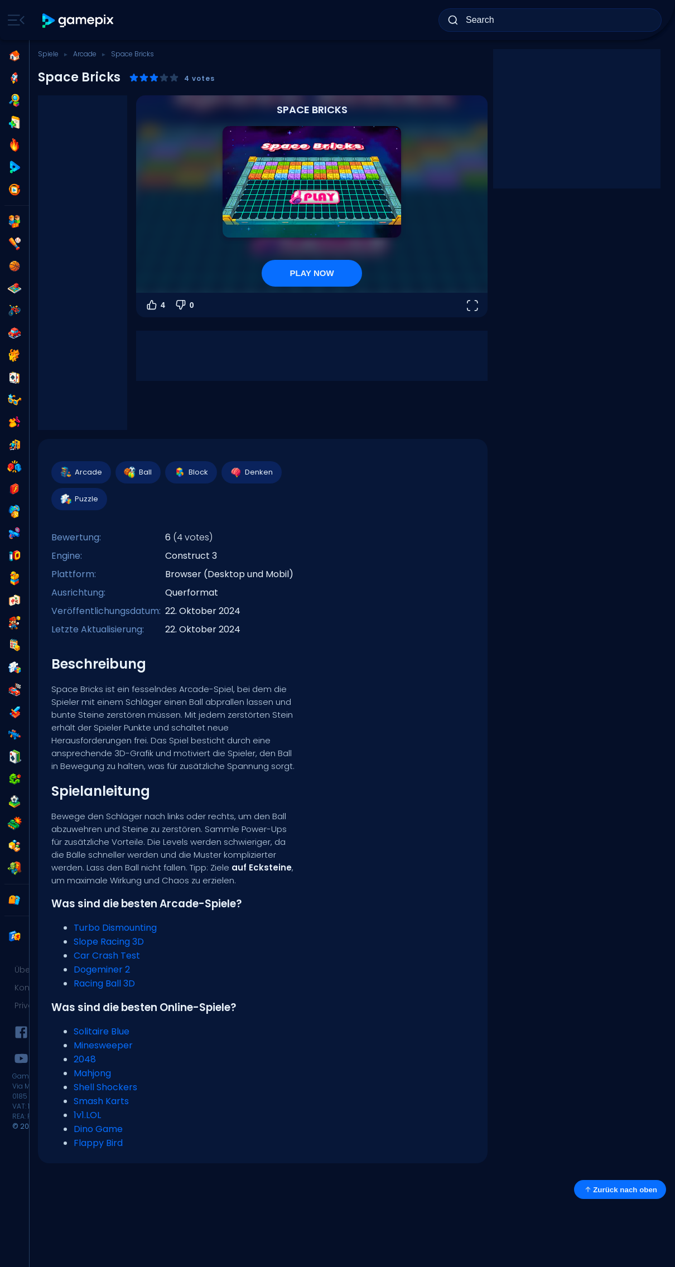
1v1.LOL (87, 1115)
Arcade (85, 54)
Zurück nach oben (620, 1189)
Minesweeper (103, 1045)
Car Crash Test (107, 955)
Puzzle (78, 499)
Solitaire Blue (101, 1031)
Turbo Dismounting (115, 927)
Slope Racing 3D (109, 941)
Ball (137, 472)
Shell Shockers (105, 1087)
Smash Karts (101, 1101)
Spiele (48, 54)
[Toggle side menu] (14, 20)
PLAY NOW (312, 273)
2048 (85, 1059)
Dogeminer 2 (102, 969)
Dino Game (98, 1129)
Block (190, 472)
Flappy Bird (98, 1143)
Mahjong (92, 1073)
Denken (251, 472)
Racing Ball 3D (104, 983)
